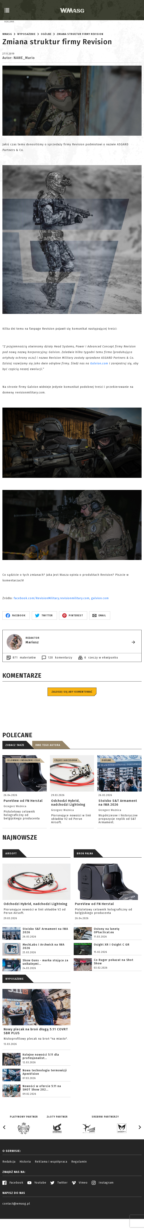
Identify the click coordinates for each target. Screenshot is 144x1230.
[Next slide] (140, 1145)
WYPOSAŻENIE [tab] (14, 997)
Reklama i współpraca (51, 1180)
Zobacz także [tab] (14, 763)
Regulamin (79, 1180)
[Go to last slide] (4, 1145)
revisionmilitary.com (74, 616)
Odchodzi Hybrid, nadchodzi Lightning (35, 922)
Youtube (36, 1201)
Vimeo (80, 1201)
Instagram (103, 1201)
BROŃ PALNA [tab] (85, 871)
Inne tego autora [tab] (47, 763)
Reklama (9, 22)
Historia (25, 1180)
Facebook (12, 1201)
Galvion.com (99, 381)
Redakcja (9, 1180)
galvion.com (100, 616)
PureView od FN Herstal (94, 922)
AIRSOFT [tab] (11, 871)
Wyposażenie (26, 52)
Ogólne (46, 52)
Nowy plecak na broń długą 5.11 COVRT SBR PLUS (36, 1049)
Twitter (59, 1201)
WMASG (7, 52)
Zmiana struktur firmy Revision (80, 52)
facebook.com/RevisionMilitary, (37, 616)
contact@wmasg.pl (16, 1222)
